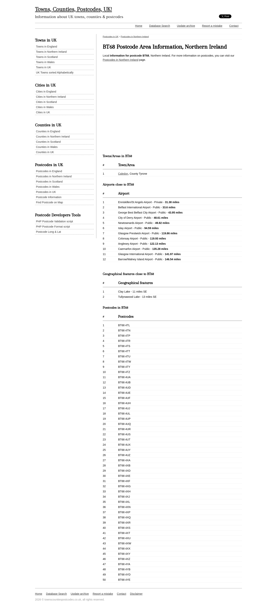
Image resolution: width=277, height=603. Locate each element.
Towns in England (46, 46)
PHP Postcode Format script (53, 226)
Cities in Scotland (46, 101)
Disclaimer (136, 593)
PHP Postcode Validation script (54, 221)
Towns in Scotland (47, 56)
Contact (234, 25)
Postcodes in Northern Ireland (54, 176)
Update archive (186, 25)
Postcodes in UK (46, 191)
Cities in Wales (45, 107)
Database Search (159, 25)
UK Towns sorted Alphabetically (54, 72)
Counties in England (48, 131)
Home (138, 25)
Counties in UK (45, 152)
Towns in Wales (45, 62)
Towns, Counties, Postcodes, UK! (73, 9)
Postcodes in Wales (47, 186)
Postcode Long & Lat (48, 231)
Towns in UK (43, 67)
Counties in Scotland (48, 141)
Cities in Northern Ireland (51, 96)
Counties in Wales (47, 146)
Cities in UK (43, 112)
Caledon (123, 173)
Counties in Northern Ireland (53, 136)
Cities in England (46, 91)
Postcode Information (48, 197)
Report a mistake (212, 25)
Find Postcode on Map (49, 202)
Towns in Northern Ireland (51, 51)
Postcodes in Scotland (49, 181)
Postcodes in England (49, 171)
